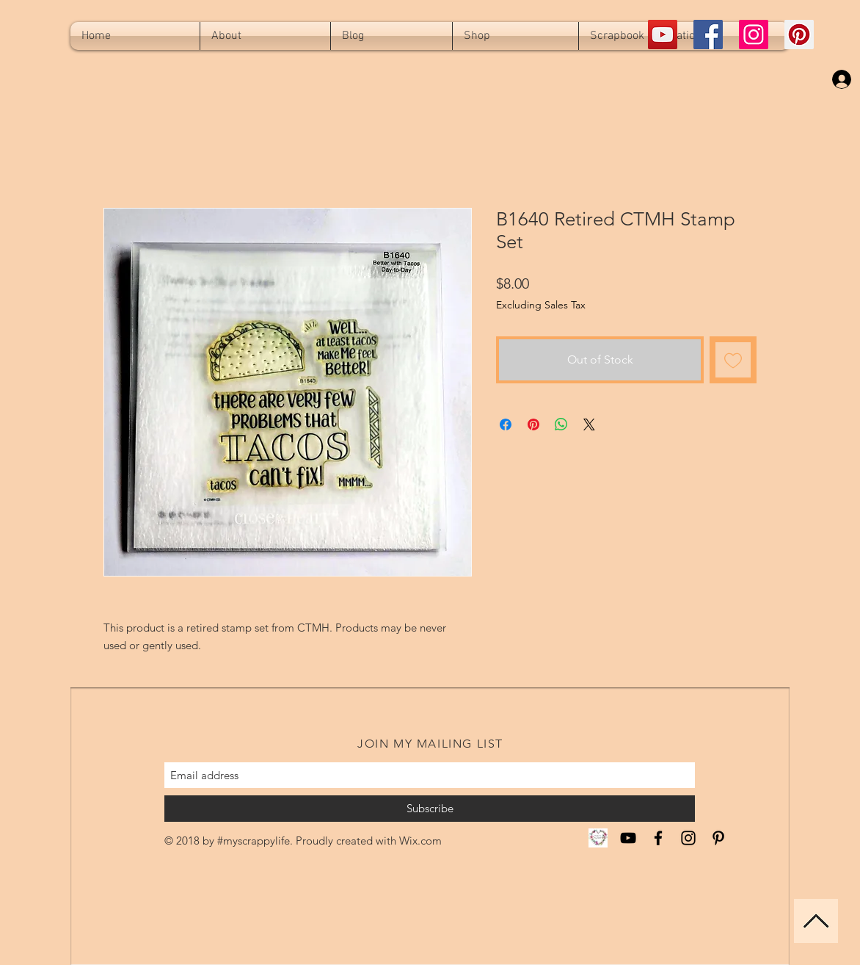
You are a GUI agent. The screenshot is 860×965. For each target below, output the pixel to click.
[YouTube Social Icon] (662, 34)
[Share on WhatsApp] (561, 424)
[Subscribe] (429, 808)
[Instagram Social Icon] (753, 34)
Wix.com (420, 840)
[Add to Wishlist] (733, 359)
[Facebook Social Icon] (708, 34)
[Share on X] (589, 424)
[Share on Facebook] (505, 424)
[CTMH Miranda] (598, 837)
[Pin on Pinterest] (533, 424)
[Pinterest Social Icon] (799, 34)
